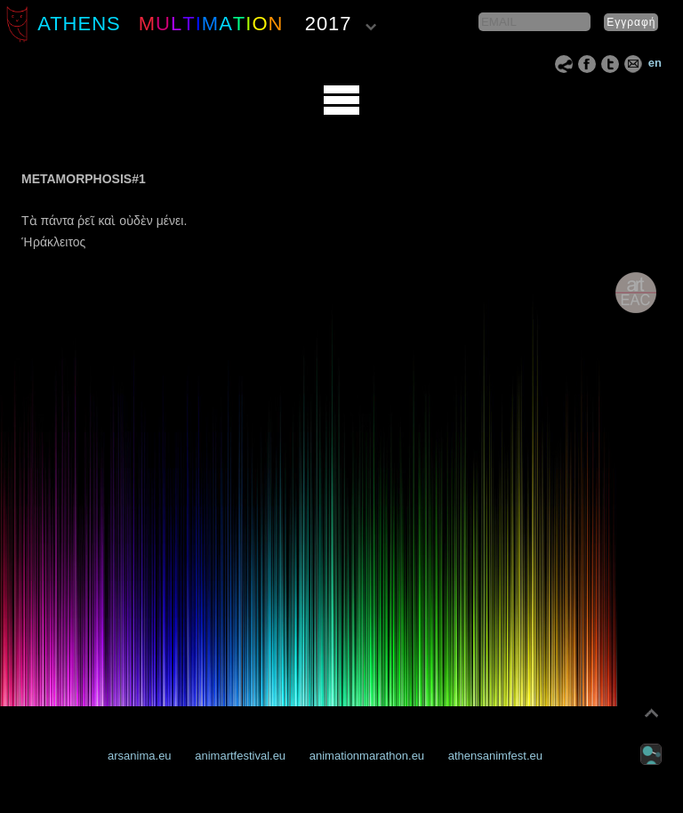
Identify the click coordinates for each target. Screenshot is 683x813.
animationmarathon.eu (366, 755)
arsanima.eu (140, 755)
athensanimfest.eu (495, 755)
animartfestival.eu (240, 755)
